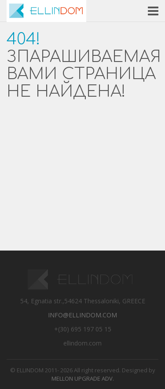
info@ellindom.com (82, 315)
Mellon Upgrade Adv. (82, 378)
